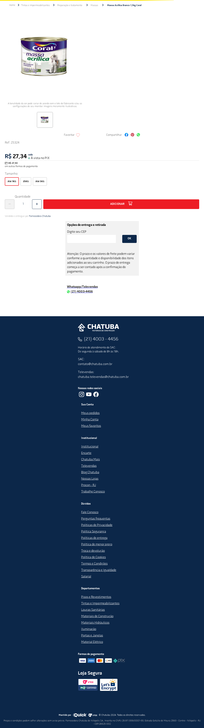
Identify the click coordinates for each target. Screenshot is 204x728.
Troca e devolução (93, 551)
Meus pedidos (90, 413)
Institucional (89, 446)
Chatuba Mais (90, 459)
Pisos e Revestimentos (96, 597)
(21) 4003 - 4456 (101, 339)
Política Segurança (93, 531)
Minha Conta (89, 419)
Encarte (86, 453)
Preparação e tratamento (69, 5)
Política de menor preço (96, 544)
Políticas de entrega (94, 538)
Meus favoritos (91, 426)
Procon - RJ (88, 485)
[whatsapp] (138, 135)
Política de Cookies (93, 557)
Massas (94, 5)
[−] (9, 204)
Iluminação (88, 629)
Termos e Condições (94, 563)
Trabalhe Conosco (93, 491)
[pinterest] (132, 135)
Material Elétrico (92, 642)
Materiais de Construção (97, 616)
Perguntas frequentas (95, 518)
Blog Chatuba (90, 472)
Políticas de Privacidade (96, 525)
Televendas (89, 466)
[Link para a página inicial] (12, 5)
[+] (37, 204)
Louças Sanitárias (93, 610)
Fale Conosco (89, 512)
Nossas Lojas (89, 478)
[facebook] (126, 135)
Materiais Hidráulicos (95, 622)
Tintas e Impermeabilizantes (35, 5)
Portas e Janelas (92, 635)
